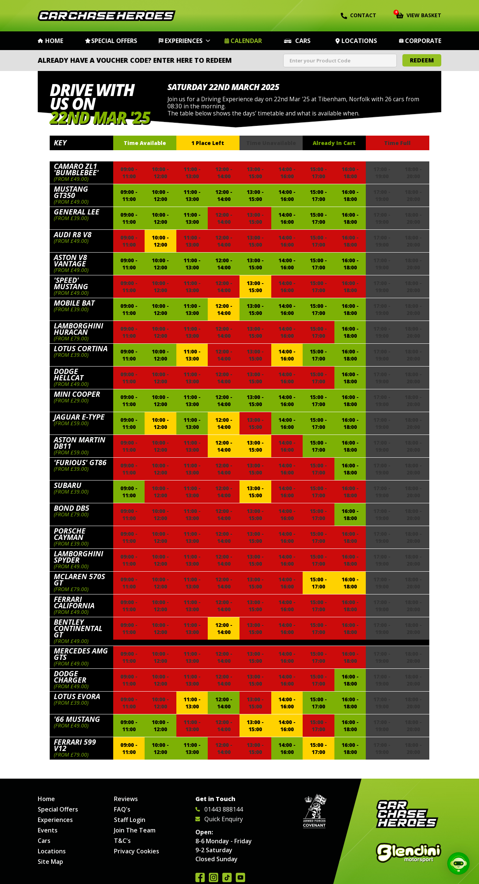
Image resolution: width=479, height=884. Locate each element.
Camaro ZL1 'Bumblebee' (76, 169)
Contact (358, 15)
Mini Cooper (77, 394)
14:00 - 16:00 (287, 195)
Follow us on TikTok (227, 877)
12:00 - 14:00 (223, 195)
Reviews (126, 799)
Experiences (184, 41)
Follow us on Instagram (213, 877)
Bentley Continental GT (78, 628)
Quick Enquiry (219, 819)
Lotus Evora (77, 696)
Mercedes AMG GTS (81, 654)
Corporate (423, 41)
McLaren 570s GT (79, 579)
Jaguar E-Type (79, 417)
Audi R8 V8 (73, 234)
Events (48, 830)
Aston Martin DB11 (79, 443)
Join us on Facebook (200, 877)
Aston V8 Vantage (70, 260)
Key (60, 142)
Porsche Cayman (70, 534)
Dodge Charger (70, 676)
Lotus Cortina (81, 348)
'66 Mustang (77, 719)
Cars (302, 41)
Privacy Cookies (136, 851)
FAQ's (122, 809)
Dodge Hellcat (68, 374)
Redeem (422, 60)
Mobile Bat (74, 303)
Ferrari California (74, 602)
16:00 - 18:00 (350, 195)
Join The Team (134, 830)
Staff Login (129, 820)
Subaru (67, 485)
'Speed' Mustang (71, 283)
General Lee (76, 212)
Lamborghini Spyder (78, 556)
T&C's (122, 841)
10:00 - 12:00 (160, 195)
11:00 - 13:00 (192, 195)
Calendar (246, 41)
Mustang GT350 (71, 192)
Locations (359, 41)
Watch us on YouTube (240, 877)
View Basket (418, 14)
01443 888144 (219, 809)
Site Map (50, 861)
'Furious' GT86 (80, 462)
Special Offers (114, 41)
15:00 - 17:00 (318, 195)
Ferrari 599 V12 (75, 745)
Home (54, 41)
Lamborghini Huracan (78, 329)
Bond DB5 (71, 508)
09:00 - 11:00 (128, 195)
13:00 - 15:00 (255, 195)
